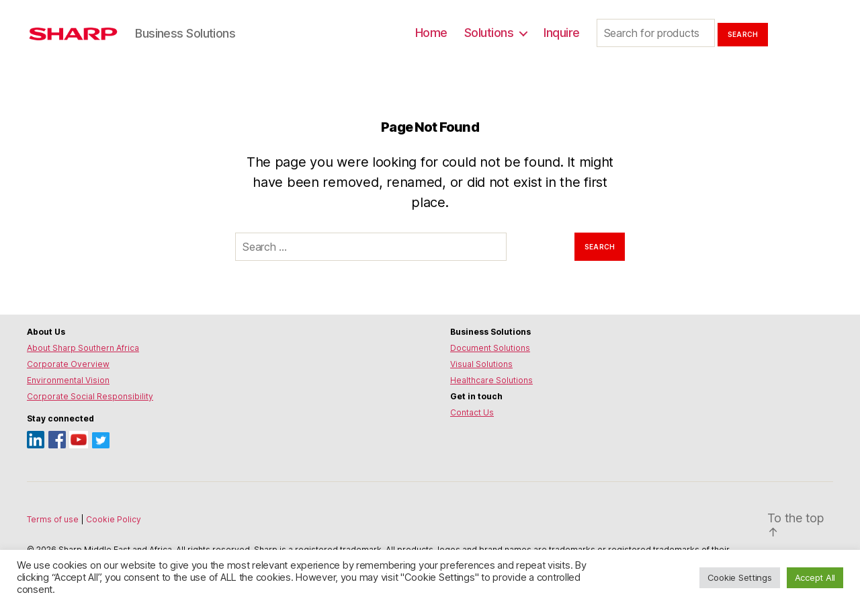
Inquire (562, 33)
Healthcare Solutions (491, 380)
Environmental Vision (68, 380)
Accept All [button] (815, 577)
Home (431, 33)
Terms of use (54, 519)
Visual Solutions (481, 364)
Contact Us (472, 412)
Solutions (489, 33)
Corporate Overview (68, 364)
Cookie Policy (113, 519)
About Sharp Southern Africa (83, 348)
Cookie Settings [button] (739, 577)
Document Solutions (490, 348)
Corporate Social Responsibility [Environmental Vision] (90, 396)
